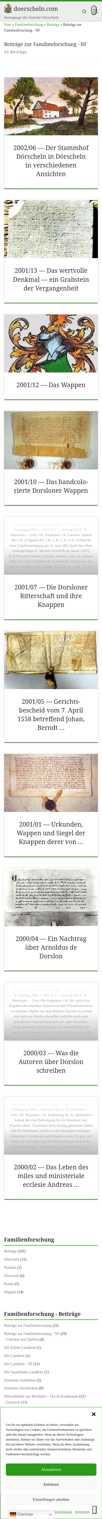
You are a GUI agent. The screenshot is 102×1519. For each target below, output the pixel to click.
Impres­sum (82, 1512)
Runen (9, 1284)
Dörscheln (11, 1259)
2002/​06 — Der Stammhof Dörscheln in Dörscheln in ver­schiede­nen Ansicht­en (50, 160)
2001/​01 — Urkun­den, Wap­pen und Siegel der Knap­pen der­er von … (51, 833)
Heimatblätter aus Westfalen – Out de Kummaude (41, 1396)
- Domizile (12, 1402)
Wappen (10, 1292)
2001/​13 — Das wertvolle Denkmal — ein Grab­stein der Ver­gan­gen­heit (51, 279)
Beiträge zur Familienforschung (27, 1326)
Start (7, 25)
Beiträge (53, 25)
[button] (93, 1414)
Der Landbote (14, 1356)
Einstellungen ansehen (51, 1499)
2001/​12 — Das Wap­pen (50, 385)
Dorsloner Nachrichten (21, 1388)
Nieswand (11, 1276)
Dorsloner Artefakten (20, 1380)
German (21, 1514)
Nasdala (10, 1268)
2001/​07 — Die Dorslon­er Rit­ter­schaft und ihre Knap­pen (51, 596)
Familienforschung (29, 25)
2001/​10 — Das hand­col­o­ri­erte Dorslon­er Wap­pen (51, 486)
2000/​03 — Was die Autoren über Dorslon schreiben (51, 1062)
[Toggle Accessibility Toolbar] (94, 1510)
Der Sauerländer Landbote (24, 1372)
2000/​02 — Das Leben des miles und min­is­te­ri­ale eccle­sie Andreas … (51, 1176)
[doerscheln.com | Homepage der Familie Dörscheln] (8, 8)
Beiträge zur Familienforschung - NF (31, 1334)
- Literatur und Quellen (21, 1339)
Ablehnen (51, 1484)
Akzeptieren (51, 1469)
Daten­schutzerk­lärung (58, 1512)
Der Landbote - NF (18, 1364)
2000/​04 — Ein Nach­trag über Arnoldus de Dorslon (51, 947)
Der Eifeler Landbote (20, 1348)
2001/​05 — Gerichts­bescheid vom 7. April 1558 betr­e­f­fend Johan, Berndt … (51, 714)
